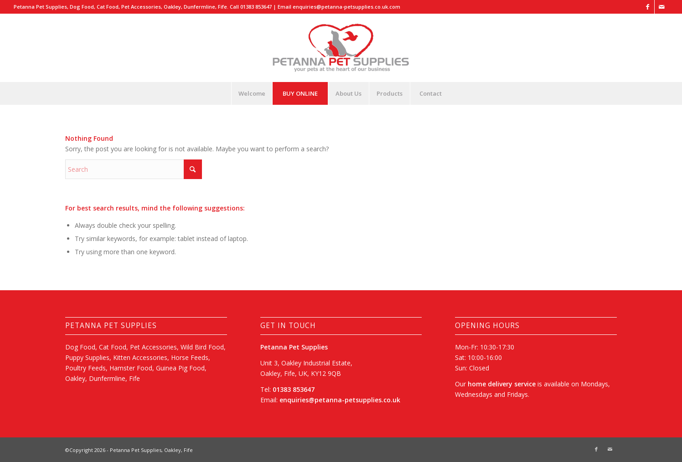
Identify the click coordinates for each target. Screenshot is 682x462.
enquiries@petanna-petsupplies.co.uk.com (346, 6)
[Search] (133, 169)
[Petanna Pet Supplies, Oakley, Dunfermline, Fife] (341, 48)
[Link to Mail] (661, 7)
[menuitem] (251, 93)
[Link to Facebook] (647, 7)
